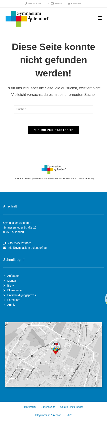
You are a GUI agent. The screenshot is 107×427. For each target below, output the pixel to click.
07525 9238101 (35, 3)
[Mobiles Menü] (100, 18)
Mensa (56, 3)
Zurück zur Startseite (53, 130)
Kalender (74, 3)
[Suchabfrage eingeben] (53, 109)
